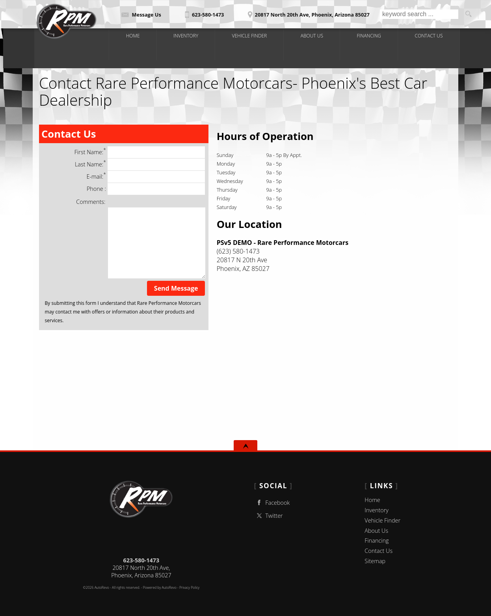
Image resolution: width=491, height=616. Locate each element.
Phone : (146, 189)
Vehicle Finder (382, 520)
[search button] (468, 14)
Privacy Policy (189, 587)
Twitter (268, 516)
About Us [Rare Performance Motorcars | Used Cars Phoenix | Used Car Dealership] (312, 35)
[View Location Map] (307, 12)
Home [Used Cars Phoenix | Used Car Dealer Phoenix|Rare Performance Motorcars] (135, 35)
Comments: (90, 201)
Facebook (272, 503)
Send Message (176, 288)
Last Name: (140, 164)
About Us (376, 530)
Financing (377, 540)
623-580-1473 (141, 560)
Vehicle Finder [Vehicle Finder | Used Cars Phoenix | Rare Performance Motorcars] (250, 35)
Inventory (377, 510)
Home (372, 500)
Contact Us (378, 550)
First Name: (139, 152)
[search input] (419, 14)
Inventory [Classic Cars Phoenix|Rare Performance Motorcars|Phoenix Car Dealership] (187, 35)
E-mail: (145, 177)
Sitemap (375, 561)
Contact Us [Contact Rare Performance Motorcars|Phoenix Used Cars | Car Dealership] (428, 35)
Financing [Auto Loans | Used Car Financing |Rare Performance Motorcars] (368, 35)
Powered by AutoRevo (160, 587)
